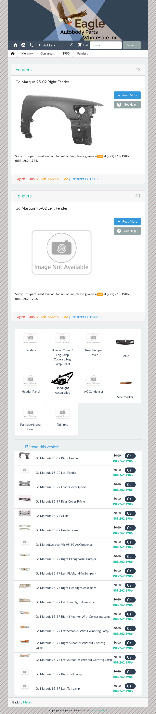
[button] (22, 120)
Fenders (23, 69)
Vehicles (45, 45)
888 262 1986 (123, 461)
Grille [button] (125, 356)
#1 (138, 195)
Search (131, 45)
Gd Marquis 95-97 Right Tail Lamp (59, 674)
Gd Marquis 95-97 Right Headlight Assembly (66, 588)
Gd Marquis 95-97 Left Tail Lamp (58, 688)
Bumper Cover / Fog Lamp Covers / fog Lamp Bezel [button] (62, 357)
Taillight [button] (62, 424)
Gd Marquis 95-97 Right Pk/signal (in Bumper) (67, 559)
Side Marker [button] (125, 397)
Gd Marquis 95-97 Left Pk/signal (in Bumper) (66, 573)
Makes (27, 702)
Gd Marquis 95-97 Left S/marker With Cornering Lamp (72, 631)
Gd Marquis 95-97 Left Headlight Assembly (65, 602)
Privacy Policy (99, 710)
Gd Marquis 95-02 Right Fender (57, 458)
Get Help (126, 104)
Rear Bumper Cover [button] (94, 352)
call (100, 156)
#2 (138, 69)
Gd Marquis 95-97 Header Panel (57, 530)
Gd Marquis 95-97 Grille (52, 516)
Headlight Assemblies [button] (62, 390)
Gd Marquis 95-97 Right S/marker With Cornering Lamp (73, 616)
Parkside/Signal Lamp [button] (30, 427)
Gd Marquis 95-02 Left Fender (56, 472)
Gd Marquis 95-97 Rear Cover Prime (60, 501)
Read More (127, 95)
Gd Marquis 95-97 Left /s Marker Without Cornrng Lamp (74, 659)
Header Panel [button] (31, 391)
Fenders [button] (30, 350)
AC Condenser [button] (93, 391)
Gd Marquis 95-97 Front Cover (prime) (62, 487)
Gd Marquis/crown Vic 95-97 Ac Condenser (65, 544)
